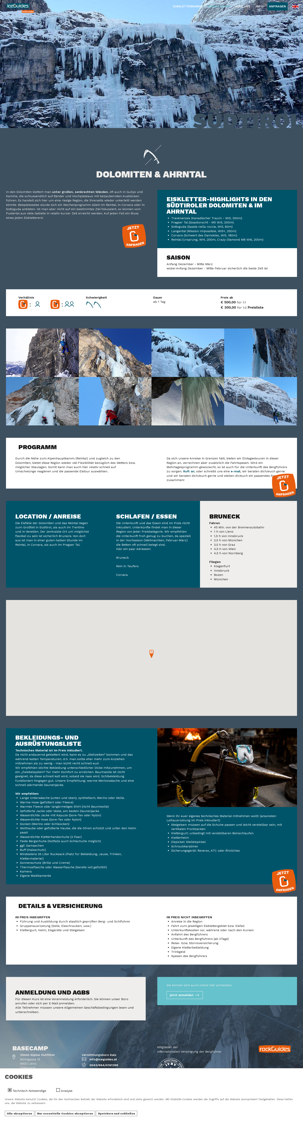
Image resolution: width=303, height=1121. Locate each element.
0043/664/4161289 (103, 1065)
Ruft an (188, 471)
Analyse (66, 1091)
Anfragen (277, 6)
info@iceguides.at (103, 1059)
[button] (151, 654)
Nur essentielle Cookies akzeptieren (65, 1113)
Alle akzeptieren (19, 1113)
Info (259, 6)
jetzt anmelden (181, 995)
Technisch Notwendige (29, 1091)
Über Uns (242, 6)
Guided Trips (218, 6)
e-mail (235, 471)
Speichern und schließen (116, 1113)
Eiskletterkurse (187, 6)
